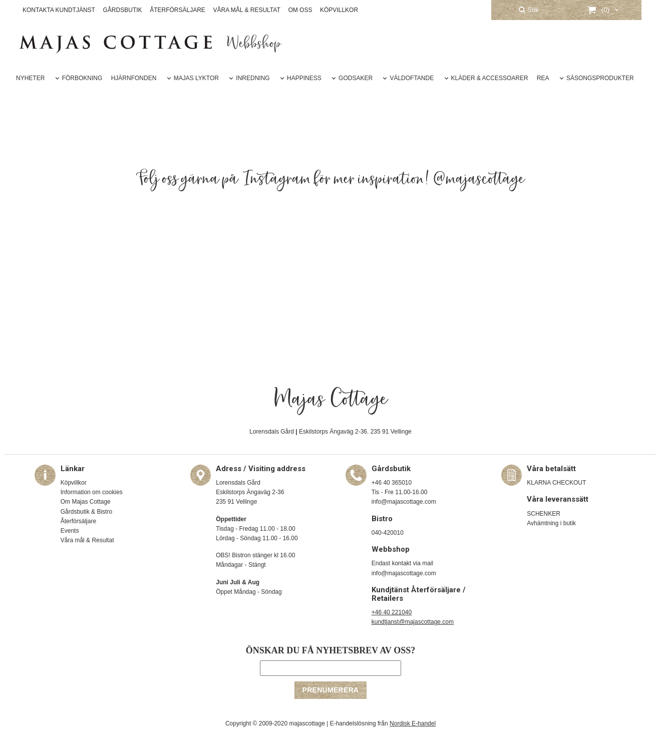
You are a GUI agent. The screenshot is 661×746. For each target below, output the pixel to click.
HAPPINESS (304, 78)
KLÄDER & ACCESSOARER (489, 78)
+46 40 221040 (392, 612)
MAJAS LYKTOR (196, 78)
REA (543, 78)
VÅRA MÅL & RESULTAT (246, 10)
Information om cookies (92, 492)
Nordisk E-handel (413, 723)
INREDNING (252, 78)
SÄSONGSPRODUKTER (600, 78)
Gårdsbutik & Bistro (86, 511)
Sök (528, 10)
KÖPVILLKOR (339, 10)
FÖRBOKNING (82, 78)
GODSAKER (356, 78)
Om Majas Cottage (86, 501)
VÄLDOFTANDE (412, 78)
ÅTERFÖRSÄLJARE (177, 10)
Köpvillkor (74, 482)
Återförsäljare (78, 521)
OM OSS (300, 10)
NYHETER (30, 78)
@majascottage (479, 179)
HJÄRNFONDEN (134, 78)
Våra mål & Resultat (87, 540)
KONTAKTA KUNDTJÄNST (59, 10)
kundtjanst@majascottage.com (413, 621)
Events (70, 530)
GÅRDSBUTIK (122, 10)
